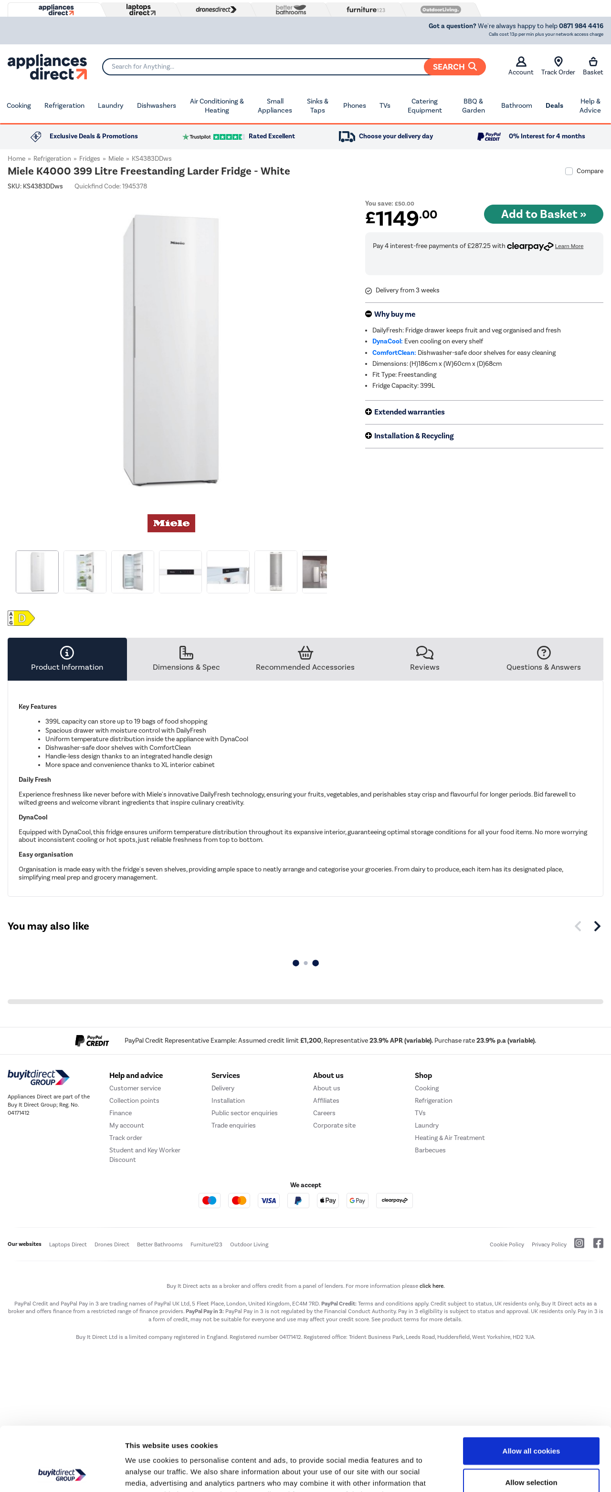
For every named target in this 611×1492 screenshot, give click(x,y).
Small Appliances (275, 106)
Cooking (19, 105)
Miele (116, 159)
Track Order (558, 66)
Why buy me (394, 314)
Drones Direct (112, 1244)
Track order (125, 1138)
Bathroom (516, 105)
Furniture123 (206, 1244)
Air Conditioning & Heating (217, 106)
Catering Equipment (425, 106)
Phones (354, 105)
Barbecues (430, 1150)
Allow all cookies (531, 1391)
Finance (120, 1113)
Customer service (135, 1088)
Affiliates (326, 1101)
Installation (228, 1101)
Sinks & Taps (317, 106)
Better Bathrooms (160, 1244)
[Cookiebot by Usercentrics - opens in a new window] (62, 1473)
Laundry (111, 105)
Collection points (134, 1101)
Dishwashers (156, 105)
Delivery (222, 1088)
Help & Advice (590, 106)
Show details (501, 1473)
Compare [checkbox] (590, 171)
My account (126, 1125)
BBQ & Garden (473, 106)
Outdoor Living (249, 1244)
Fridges (89, 159)
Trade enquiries (233, 1125)
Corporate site (334, 1125)
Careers (324, 1113)
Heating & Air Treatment (450, 1138)
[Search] (293, 66)
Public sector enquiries (244, 1113)
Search (455, 67)
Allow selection (531, 1422)
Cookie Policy (507, 1244)
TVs (384, 105)
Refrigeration (64, 105)
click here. (432, 1286)
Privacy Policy (549, 1244)
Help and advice (136, 1075)
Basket (593, 66)
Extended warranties (409, 412)
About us (326, 1088)
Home (16, 159)
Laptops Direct (68, 1244)
